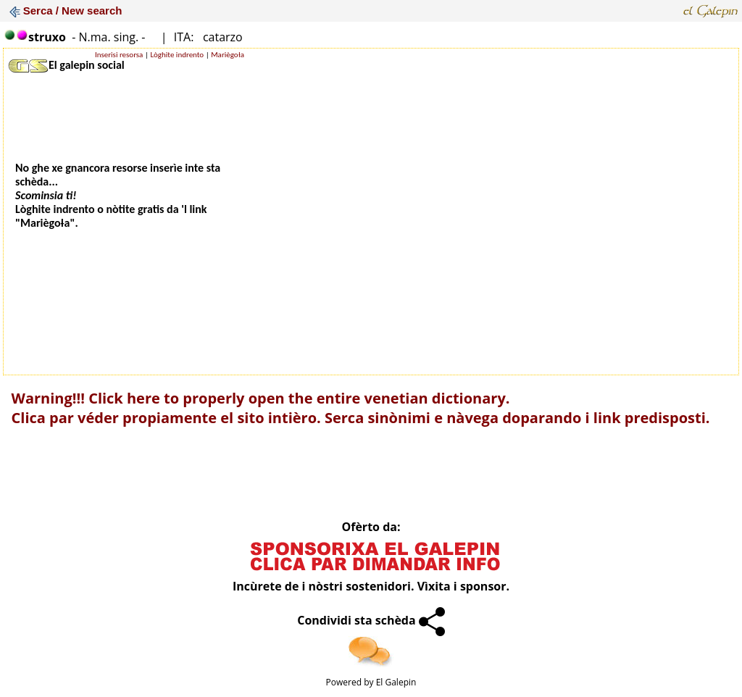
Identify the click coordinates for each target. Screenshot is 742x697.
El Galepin (396, 682)
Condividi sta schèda (371, 620)
